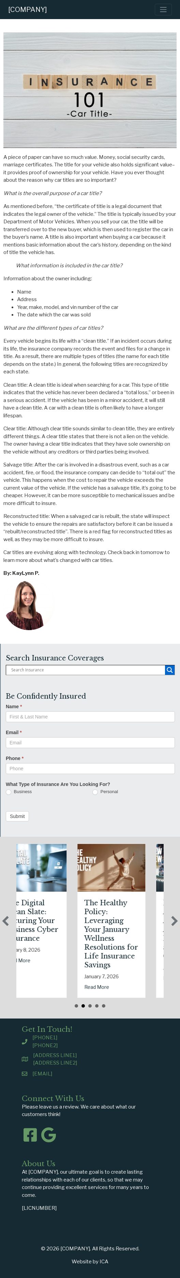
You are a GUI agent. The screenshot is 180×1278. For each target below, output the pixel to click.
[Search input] (87, 670)
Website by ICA (90, 1262)
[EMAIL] (42, 1074)
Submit (17, 816)
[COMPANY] (27, 9)
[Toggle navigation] (163, 9)
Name (14, 706)
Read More (56, 960)
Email (14, 732)
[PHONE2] (45, 1045)
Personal (105, 792)
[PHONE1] (44, 1038)
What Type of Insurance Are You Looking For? (58, 784)
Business (19, 792)
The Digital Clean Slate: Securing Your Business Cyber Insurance (70, 920)
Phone (15, 758)
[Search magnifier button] (170, 670)
